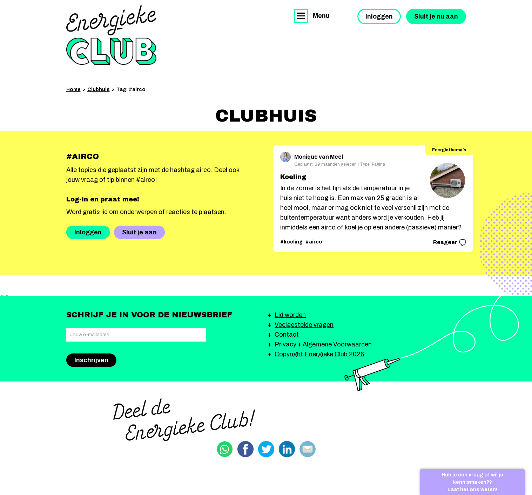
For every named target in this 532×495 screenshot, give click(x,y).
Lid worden (290, 314)
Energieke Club (111, 35)
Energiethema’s (449, 149)
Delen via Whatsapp (225, 449)
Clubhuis (98, 89)
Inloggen (379, 16)
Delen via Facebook (245, 449)
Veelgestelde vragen (304, 324)
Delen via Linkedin (287, 449)
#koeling (291, 242)
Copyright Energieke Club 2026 (319, 354)
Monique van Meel (311, 156)
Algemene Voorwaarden (337, 344)
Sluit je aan (139, 232)
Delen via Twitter (266, 449)
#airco (313, 242)
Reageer (449, 242)
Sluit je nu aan (436, 16)
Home (73, 89)
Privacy (285, 344)
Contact (287, 334)
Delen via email (307, 449)
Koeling (293, 176)
